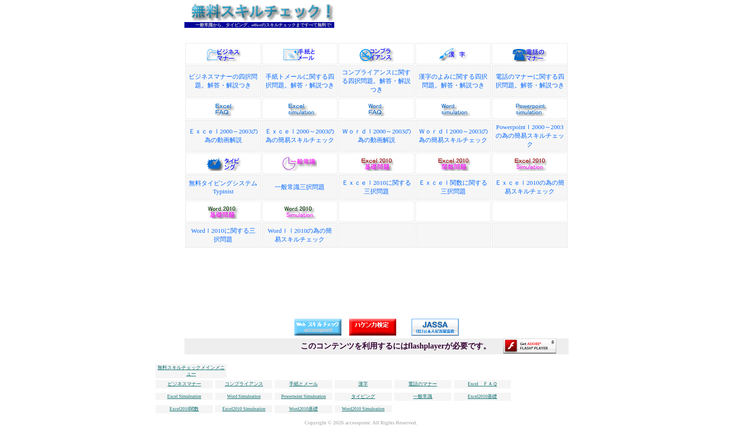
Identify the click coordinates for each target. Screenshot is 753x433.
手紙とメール (303, 383)
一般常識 (422, 396)
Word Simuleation (244, 396)
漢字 (363, 383)
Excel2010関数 (184, 408)
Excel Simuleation (184, 396)
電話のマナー (422, 383)
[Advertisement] (485, 18)
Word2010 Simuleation (363, 408)
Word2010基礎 (303, 408)
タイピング (363, 396)
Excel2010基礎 (482, 396)
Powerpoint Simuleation (303, 396)
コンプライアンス (244, 383)
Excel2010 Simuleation (244, 408)
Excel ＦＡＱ (482, 383)
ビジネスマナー (184, 383)
